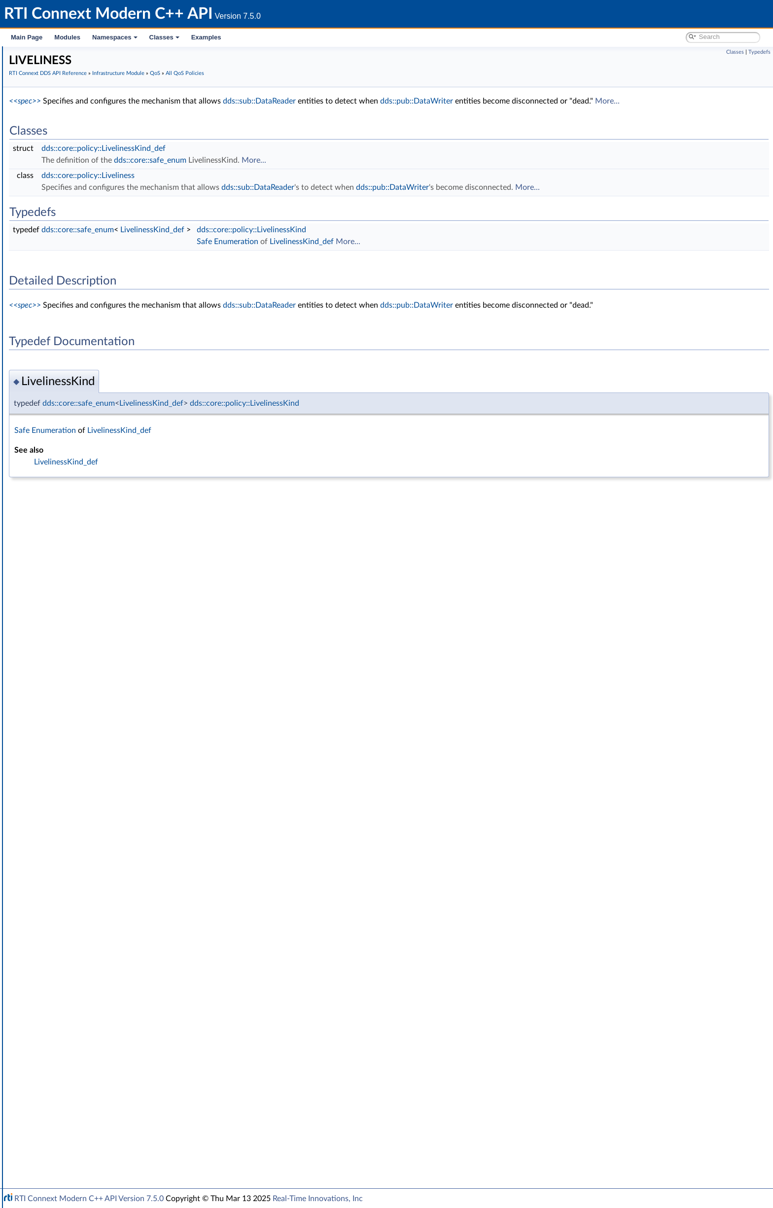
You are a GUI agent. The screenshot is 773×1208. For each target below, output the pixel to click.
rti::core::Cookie (64, 977)
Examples (206, 37)
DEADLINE (73, 424)
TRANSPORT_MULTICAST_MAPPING (113, 825)
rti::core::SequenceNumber (81, 1031)
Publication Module (62, 152)
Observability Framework (70, 1085)
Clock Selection (63, 185)
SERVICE (69, 749)
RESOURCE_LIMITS (86, 738)
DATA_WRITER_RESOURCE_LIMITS (111, 391)
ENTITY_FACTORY (84, 500)
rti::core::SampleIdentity (77, 1020)
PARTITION (73, 651)
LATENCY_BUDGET (86, 554)
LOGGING (71, 597)
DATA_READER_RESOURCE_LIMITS (111, 358)
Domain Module (57, 131)
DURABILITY (76, 478)
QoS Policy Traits (81, 293)
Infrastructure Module (66, 174)
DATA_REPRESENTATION (96, 369)
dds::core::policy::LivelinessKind (399, 230)
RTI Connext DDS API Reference (74, 120)
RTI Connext (36, 66)
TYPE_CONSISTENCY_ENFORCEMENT (116, 868)
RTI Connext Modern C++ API (54, 55)
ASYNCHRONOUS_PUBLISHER (104, 304)
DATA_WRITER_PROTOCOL (99, 380)
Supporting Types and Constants (90, 250)
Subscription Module (64, 163)
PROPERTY (73, 684)
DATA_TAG (73, 413)
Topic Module (53, 142)
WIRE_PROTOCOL (84, 912)
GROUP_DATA (78, 543)
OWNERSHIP (77, 630)
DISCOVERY (75, 445)
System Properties (60, 1107)
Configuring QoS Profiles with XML (86, 1118)
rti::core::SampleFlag (71, 1009)
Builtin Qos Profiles (69, 261)
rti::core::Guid (61, 988)
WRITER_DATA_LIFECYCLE (98, 901)
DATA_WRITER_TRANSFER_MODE (110, 402)
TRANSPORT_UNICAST (92, 857)
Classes (164, 37)
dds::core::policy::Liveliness (235, 175)
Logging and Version (62, 1064)
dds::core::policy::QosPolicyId (101, 944)
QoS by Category (74, 955)
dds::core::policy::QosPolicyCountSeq (113, 933)
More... (755, 101)
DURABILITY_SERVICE (91, 489)
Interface (38, 1150)
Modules (67, 37)
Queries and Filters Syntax (72, 1053)
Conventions (44, 98)
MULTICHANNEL (82, 619)
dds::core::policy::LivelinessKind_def (251, 148)
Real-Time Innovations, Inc (318, 1199)
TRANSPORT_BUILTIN (90, 803)
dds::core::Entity (65, 966)
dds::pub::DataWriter (564, 101)
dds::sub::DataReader (407, 101)
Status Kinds (59, 239)
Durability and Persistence (72, 1096)
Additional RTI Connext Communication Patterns (107, 1129)
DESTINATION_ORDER (92, 434)
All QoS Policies (71, 283)
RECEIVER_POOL (82, 716)
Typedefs (759, 52)
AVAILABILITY (77, 315)
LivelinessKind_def (300, 230)
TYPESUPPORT (79, 879)
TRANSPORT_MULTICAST (96, 814)
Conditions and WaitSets (78, 196)
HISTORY (71, 532)
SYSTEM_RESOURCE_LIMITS (101, 760)
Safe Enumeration (67, 228)
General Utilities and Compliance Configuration (104, 1074)
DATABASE (73, 337)
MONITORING (79, 608)
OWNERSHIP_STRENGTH (96, 641)
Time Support (61, 207)
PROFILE (69, 673)
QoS (47, 272)
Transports (48, 1042)
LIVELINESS (74, 575)
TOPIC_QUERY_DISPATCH (97, 792)
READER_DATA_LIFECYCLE (98, 706)
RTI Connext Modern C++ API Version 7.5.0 (89, 1199)
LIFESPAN (71, 565)
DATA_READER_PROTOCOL (99, 348)
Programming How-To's (60, 1140)
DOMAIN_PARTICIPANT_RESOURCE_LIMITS (124, 467)
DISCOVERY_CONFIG (90, 456)
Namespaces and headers (63, 109)
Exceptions (57, 217)
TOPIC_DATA (76, 782)
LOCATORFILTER (82, 586)
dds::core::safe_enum (298, 160)
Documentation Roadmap (64, 87)
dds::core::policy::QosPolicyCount (107, 923)
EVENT (67, 521)
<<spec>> (173, 101)
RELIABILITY (75, 727)
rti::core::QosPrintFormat (78, 998)
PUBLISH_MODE (82, 695)
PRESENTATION (81, 662)
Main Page (26, 37)
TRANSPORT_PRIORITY (93, 836)
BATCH (67, 326)
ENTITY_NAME (79, 510)
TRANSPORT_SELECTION (96, 847)
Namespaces (115, 37)
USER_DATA (75, 890)
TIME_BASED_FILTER (89, 771)
